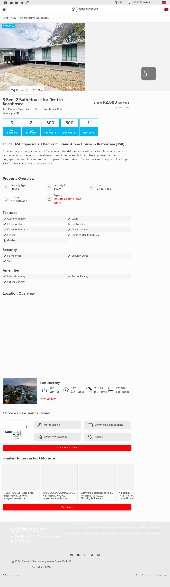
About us (81, 527)
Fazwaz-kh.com (152, 534)
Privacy (144, 527)
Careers (126, 527)
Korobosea (42, 18)
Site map (155, 527)
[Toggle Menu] (4, 9)
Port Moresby (26, 18)
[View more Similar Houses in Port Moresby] (67, 507)
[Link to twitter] (22, 2)
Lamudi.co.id (90, 534)
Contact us (114, 527)
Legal (135, 527)
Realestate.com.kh (130, 534)
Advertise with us (97, 527)
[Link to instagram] (28, 2)
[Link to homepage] (84, 9)
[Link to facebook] (5, 2)
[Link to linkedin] (17, 2)
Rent (5, 18)
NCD (13, 18)
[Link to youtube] (11, 2)
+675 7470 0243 (22, 541)
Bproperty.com (109, 534)
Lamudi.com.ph (71, 534)
